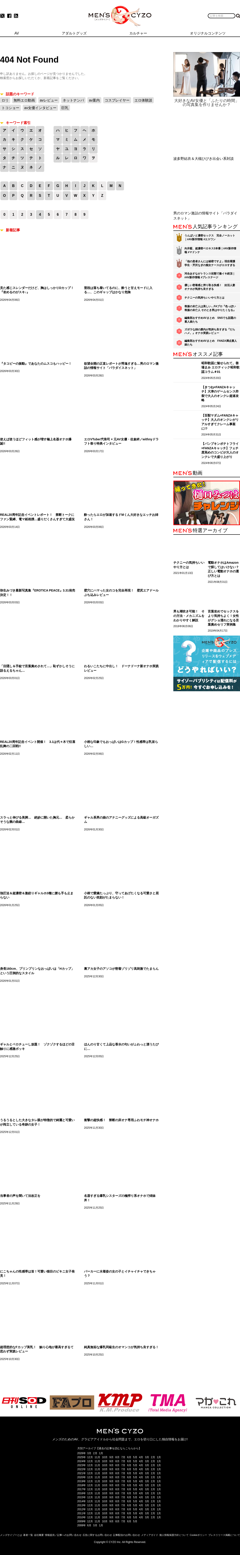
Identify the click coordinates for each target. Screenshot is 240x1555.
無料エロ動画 (24, 100)
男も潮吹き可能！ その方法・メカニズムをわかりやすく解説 (188, 616)
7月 (123, 1457)
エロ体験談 (143, 100)
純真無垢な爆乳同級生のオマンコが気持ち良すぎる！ (121, 1347)
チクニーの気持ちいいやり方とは (204, 297)
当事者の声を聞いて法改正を (20, 1195)
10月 (105, 1457)
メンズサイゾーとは (11, 1535)
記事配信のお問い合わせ (126, 1535)
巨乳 (64, 108)
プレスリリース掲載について (224, 1535)
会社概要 (39, 1535)
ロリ (5, 100)
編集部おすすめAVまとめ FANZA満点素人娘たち (210, 342)
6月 (129, 1457)
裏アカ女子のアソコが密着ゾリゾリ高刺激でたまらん (121, 968)
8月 (117, 1457)
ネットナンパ (73, 100)
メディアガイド (149, 1535)
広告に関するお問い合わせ (97, 1535)
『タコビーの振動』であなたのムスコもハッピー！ (36, 363)
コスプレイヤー (117, 100)
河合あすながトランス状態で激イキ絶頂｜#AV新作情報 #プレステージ (209, 275)
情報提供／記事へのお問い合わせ (63, 1535)
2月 (95, 1453)
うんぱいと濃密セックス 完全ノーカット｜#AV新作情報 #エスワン (209, 237)
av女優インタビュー (40, 108)
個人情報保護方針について (174, 1535)
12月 (90, 1457)
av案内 (94, 100)
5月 (135, 1457)
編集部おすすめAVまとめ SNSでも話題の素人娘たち (210, 319)
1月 (101, 1453)
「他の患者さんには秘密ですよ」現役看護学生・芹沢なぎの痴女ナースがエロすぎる (209, 263)
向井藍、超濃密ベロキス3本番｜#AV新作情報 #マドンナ (210, 250)
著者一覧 (28, 1535)
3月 (89, 1453)
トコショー (10, 108)
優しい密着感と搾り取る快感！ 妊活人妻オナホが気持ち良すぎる (209, 287)
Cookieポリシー (198, 1535)
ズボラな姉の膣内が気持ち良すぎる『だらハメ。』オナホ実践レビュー (209, 331)
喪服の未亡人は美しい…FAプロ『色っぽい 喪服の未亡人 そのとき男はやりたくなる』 (210, 308)
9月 (111, 1457)
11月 (97, 1457)
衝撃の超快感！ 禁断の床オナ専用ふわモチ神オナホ (121, 1120)
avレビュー (49, 100)
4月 (141, 1457)
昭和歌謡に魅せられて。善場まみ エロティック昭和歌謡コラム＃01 (220, 367)
